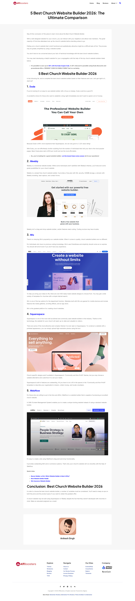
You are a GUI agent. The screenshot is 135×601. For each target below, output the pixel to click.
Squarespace (38, 314)
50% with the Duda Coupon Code (60, 66)
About (114, 3)
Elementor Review (55, 594)
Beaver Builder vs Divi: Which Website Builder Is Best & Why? (52, 476)
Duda (33, 86)
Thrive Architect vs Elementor (83, 594)
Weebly (35, 161)
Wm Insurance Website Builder (41, 481)
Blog (98, 3)
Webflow (36, 390)
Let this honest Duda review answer (74, 156)
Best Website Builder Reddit (40, 478)
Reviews (105, 3)
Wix (32, 234)
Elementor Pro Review (67, 594)
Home (92, 3)
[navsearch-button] (120, 3)
